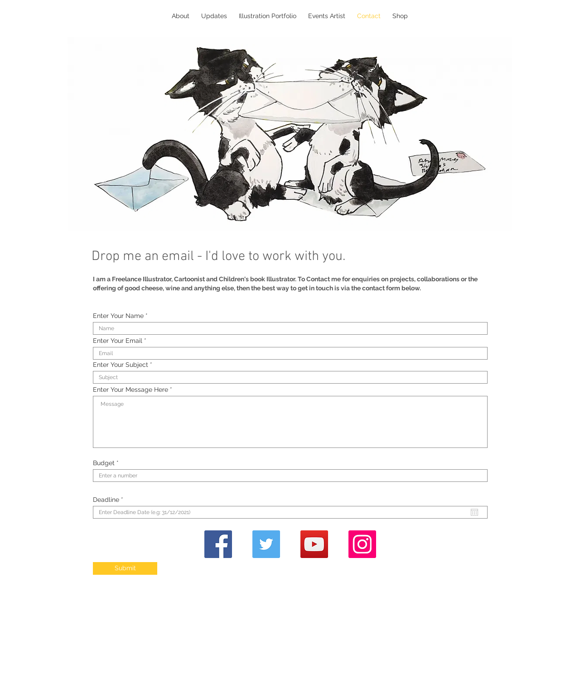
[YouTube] (314, 544)
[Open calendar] (474, 512)
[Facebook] (218, 544)
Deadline (110, 499)
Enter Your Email (117, 340)
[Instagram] (362, 544)
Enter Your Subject (120, 364)
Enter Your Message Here (130, 389)
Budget (104, 463)
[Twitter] (266, 544)
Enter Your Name (118, 316)
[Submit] (125, 568)
